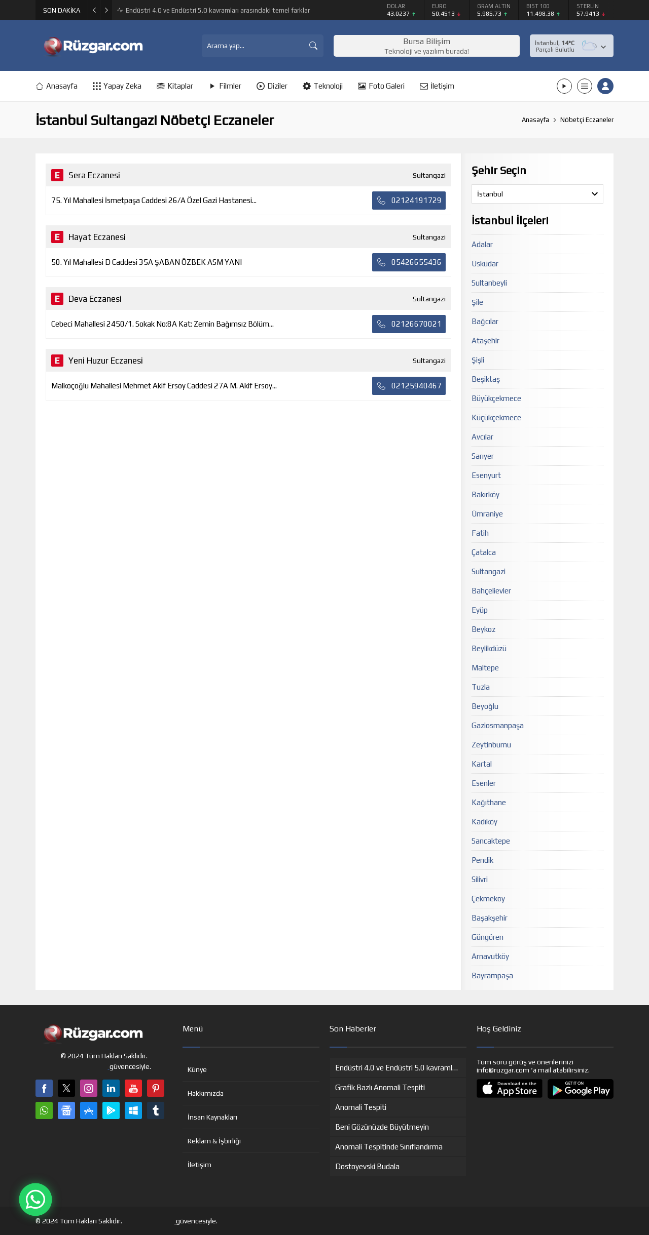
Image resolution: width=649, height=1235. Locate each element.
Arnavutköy (490, 956)
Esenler (484, 783)
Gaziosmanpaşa (498, 725)
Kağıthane (489, 802)
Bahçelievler (491, 590)
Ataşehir (485, 340)
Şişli (478, 359)
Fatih (480, 533)
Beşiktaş (486, 379)
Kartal (482, 764)
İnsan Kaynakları (212, 1117)
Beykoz (483, 629)
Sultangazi (489, 571)
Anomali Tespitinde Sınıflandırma (174, 10)
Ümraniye (487, 513)
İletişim (199, 1165)
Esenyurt (486, 475)
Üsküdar (485, 263)
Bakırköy (485, 494)
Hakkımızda (206, 1093)
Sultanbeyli (489, 282)
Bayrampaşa (492, 975)
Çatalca (484, 552)
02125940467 (409, 386)
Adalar (482, 244)
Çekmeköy (488, 898)
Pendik (482, 860)
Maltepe (485, 667)
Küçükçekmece (496, 417)
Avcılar (482, 436)
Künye (197, 1069)
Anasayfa (535, 120)
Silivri (480, 879)
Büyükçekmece (496, 398)
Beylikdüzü (489, 648)
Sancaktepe (491, 840)
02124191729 (409, 200)
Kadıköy (484, 821)
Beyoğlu (485, 706)
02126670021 (409, 324)
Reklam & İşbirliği (214, 1141)
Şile (477, 302)
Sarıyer (483, 456)
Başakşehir (490, 917)
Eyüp (480, 610)
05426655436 (409, 262)
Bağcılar (485, 321)
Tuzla (481, 687)
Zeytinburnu (491, 744)
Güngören (487, 937)
